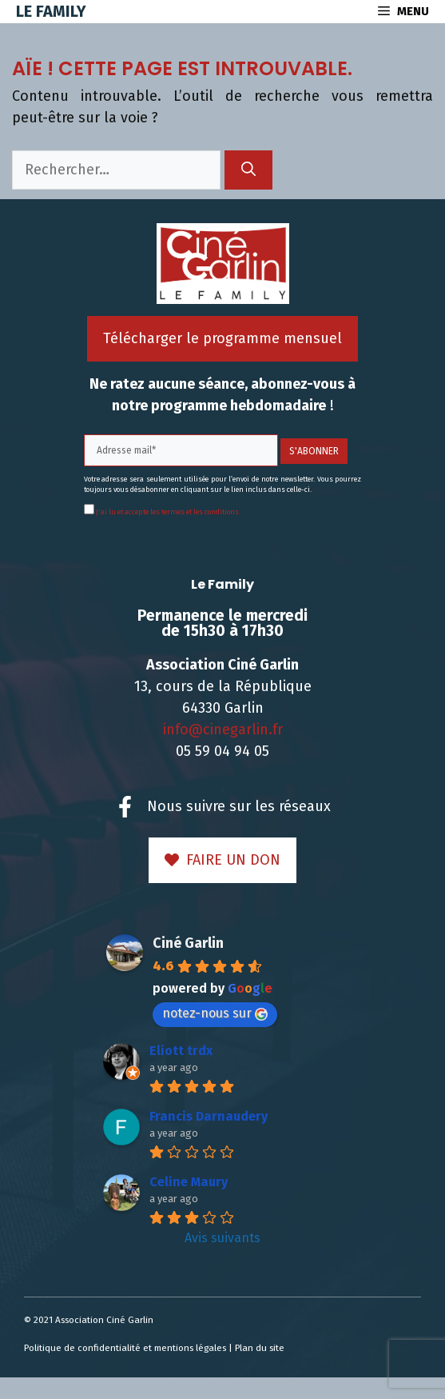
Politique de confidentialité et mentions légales (125, 1347)
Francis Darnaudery (208, 1116)
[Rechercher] (248, 170)
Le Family (51, 11)
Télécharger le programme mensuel (222, 338)
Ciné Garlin (188, 943)
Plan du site (259, 1347)
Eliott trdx (181, 1050)
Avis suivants (222, 1237)
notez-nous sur (215, 1013)
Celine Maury (188, 1181)
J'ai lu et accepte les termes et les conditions (166, 512)
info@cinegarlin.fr (223, 729)
